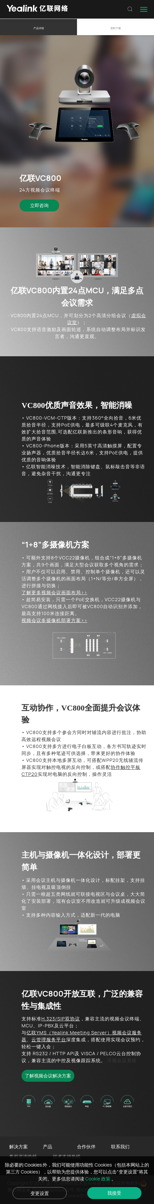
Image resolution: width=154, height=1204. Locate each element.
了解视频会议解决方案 (48, 1075)
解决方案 (18, 1146)
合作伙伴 (86, 1146)
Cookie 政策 (98, 1178)
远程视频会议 (46, 739)
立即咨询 (39, 205)
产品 (47, 1146)
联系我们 (120, 1146)
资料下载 (115, 28)
